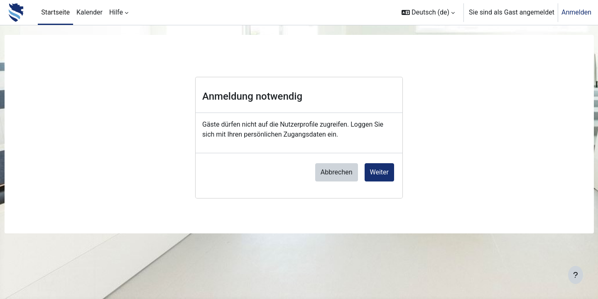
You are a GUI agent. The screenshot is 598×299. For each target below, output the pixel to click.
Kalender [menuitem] (89, 12)
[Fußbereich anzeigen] (575, 275)
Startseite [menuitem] (55, 12)
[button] (428, 12)
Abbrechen (337, 172)
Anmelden (576, 12)
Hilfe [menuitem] (116, 12)
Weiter (379, 172)
